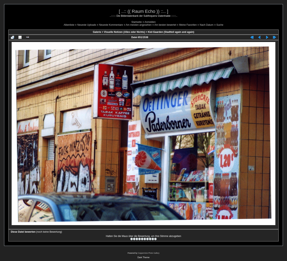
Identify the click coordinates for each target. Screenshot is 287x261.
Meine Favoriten (188, 24)
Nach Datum (207, 24)
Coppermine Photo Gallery (148, 253)
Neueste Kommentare (111, 24)
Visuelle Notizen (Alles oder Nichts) (124, 32)
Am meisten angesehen (138, 24)
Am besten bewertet (165, 24)
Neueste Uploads (86, 24)
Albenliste (69, 24)
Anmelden (150, 22)
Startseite (136, 22)
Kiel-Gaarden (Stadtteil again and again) (171, 32)
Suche (219, 24)
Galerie (97, 32)
